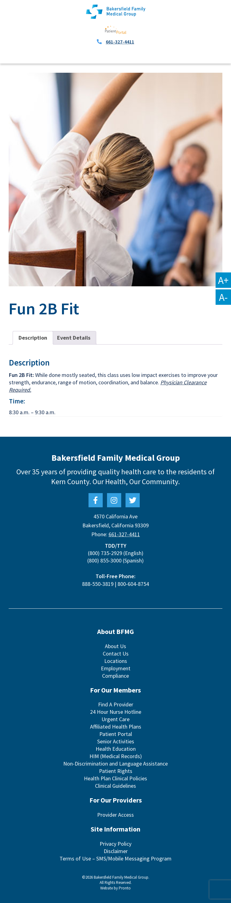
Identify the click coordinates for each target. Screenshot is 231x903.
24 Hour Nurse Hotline (115, 711)
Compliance (115, 675)
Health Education (116, 748)
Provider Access (115, 814)
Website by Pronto (115, 888)
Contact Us (116, 653)
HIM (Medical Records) (115, 756)
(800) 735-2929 (105, 553)
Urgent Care (115, 719)
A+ (223, 280)
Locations (115, 660)
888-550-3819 (97, 583)
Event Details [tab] (73, 337)
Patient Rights (115, 770)
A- (223, 297)
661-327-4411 (120, 42)
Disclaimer (116, 851)
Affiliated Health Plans (115, 726)
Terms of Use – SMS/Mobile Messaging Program (115, 858)
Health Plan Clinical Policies (115, 778)
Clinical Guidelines (115, 785)
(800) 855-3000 (104, 560)
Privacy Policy (115, 843)
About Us (115, 646)
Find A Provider (115, 704)
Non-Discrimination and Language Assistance (115, 763)
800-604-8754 (133, 583)
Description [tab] (33, 337)
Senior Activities (115, 741)
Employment (115, 668)
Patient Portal (115, 734)
